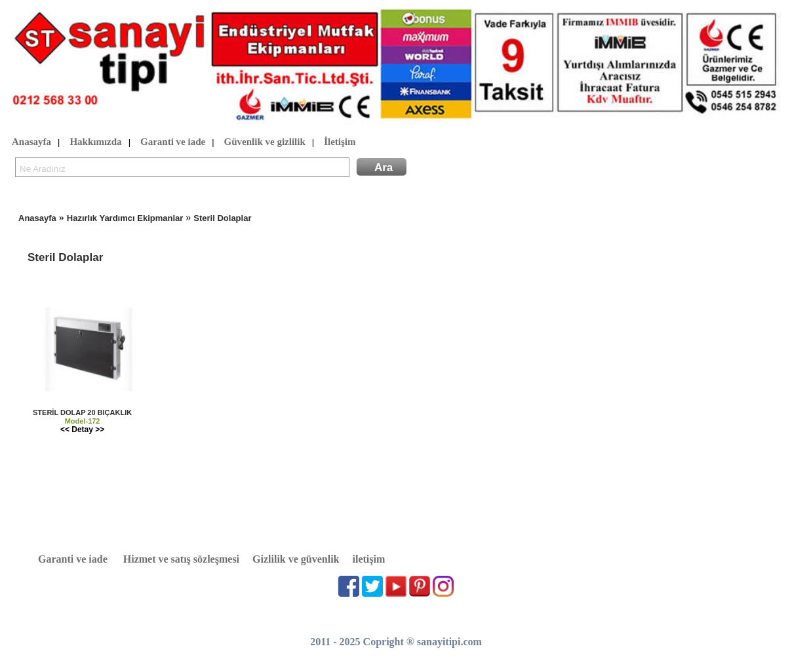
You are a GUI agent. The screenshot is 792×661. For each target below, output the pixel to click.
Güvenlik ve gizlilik (265, 142)
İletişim (339, 142)
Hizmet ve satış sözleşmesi (181, 559)
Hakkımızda (95, 142)
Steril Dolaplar (222, 218)
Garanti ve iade (172, 142)
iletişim (369, 559)
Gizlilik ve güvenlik (295, 559)
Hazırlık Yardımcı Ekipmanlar (125, 218)
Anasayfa (31, 142)
